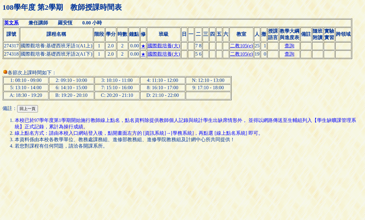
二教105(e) (241, 45)
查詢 (289, 45)
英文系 (11, 22)
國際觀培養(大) (163, 45)
